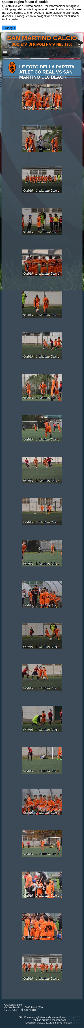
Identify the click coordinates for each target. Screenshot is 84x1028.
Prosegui (9, 28)
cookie (76, 1022)
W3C (69, 1017)
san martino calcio (42, 38)
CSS (77, 1017)
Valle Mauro (73, 1020)
